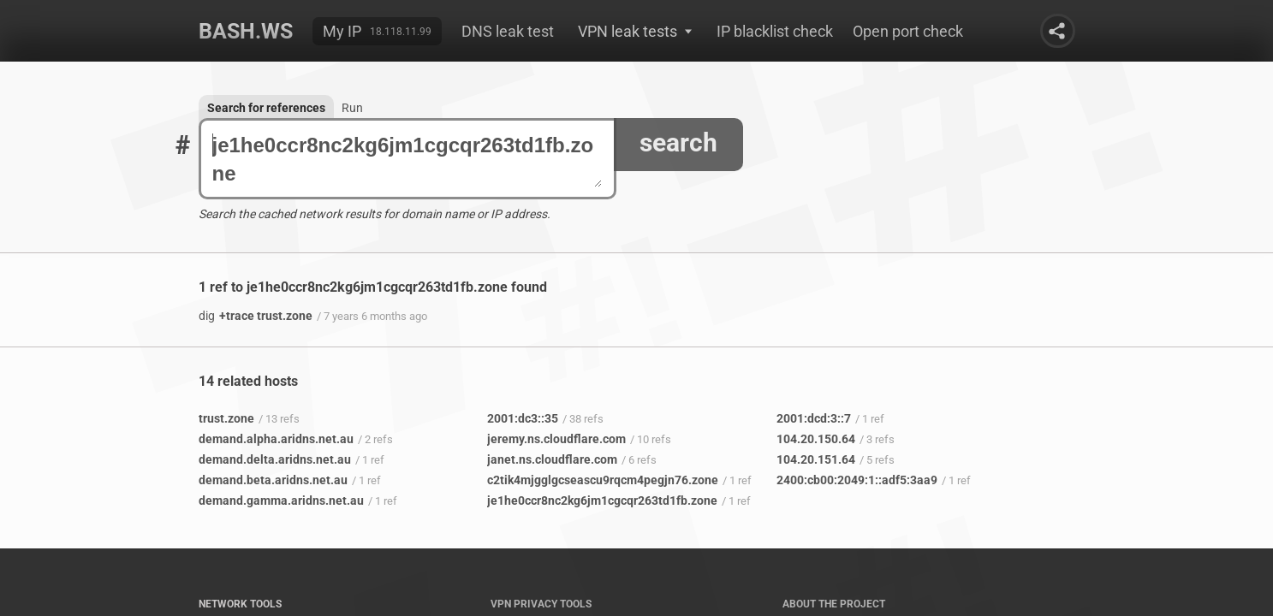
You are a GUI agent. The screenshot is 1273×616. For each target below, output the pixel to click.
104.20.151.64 (815, 459)
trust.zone (226, 418)
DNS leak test (507, 31)
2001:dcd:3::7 (813, 418)
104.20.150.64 (815, 439)
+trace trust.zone (255, 316)
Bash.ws (246, 31)
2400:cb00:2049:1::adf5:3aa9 (856, 480)
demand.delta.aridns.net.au (275, 459)
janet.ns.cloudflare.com (552, 459)
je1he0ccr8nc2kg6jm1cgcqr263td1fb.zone (407, 159)
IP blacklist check (775, 31)
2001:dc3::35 (522, 418)
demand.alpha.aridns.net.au (276, 439)
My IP (342, 31)
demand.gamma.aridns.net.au (281, 500)
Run (352, 108)
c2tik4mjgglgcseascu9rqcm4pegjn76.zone (602, 480)
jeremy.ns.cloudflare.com (556, 439)
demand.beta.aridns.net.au (273, 480)
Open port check (908, 31)
